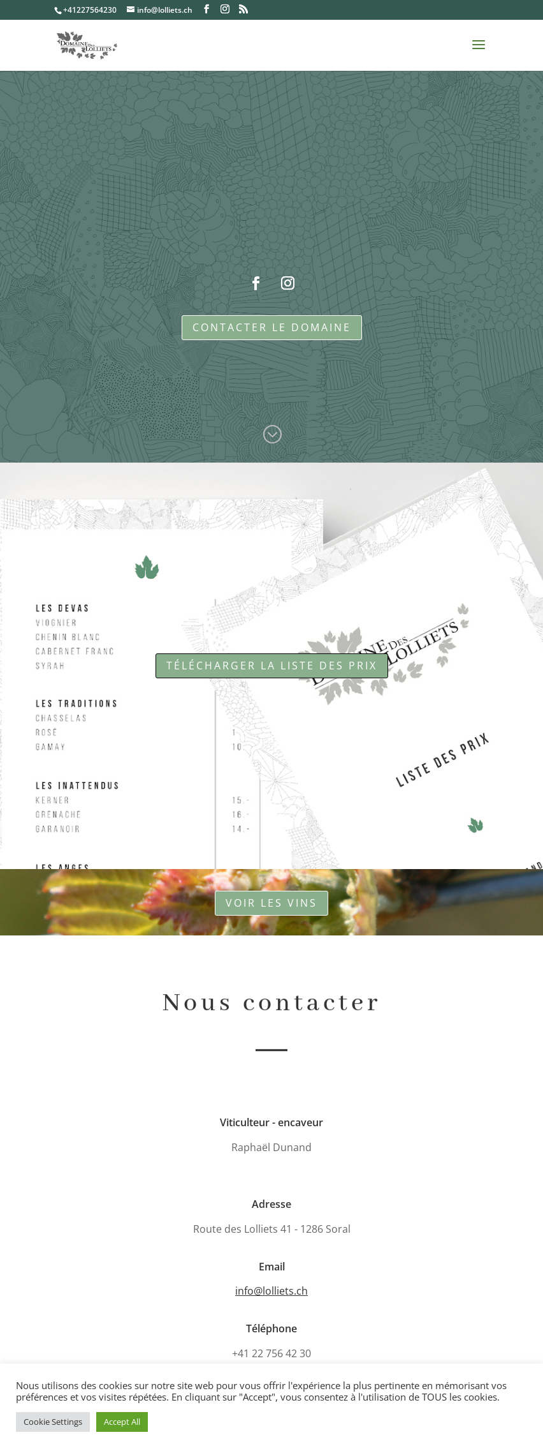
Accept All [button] (122, 1421)
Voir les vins (271, 903)
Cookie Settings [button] (53, 1421)
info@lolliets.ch (271, 1291)
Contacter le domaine (271, 327)
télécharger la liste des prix (271, 666)
